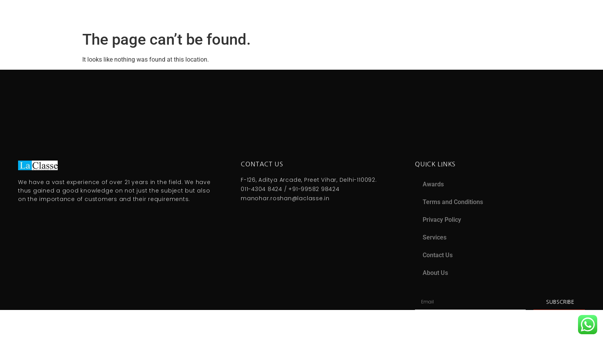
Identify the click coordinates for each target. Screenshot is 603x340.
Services (434, 237)
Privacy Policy (442, 219)
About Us (435, 272)
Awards (433, 184)
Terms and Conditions (453, 202)
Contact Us (438, 255)
